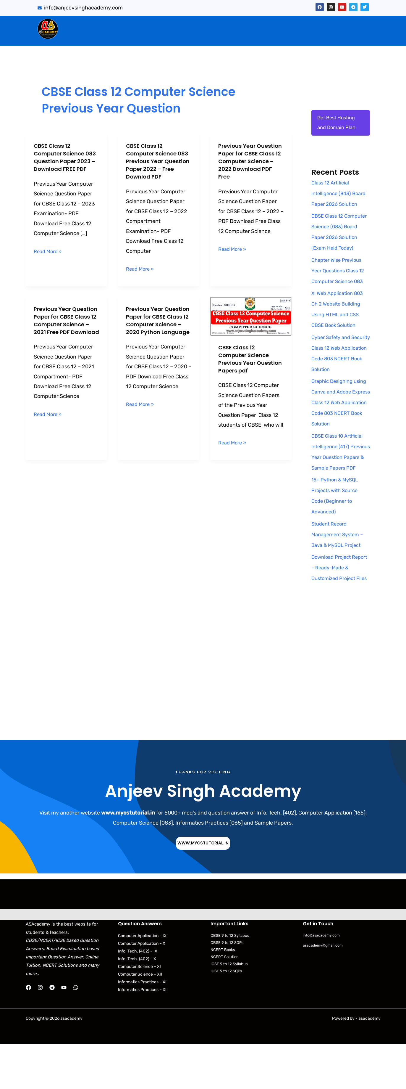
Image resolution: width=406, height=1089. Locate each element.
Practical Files (144, 36)
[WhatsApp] (75, 1032)
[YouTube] (64, 1032)
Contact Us (352, 36)
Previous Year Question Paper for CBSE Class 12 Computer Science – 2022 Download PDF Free (249, 165)
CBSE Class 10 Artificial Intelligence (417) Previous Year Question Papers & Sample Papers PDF (339, 480)
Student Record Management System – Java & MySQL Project (339, 568)
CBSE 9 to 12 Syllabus (230, 980)
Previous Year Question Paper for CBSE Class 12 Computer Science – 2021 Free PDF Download (65, 328)
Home (75, 24)
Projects (350, 24)
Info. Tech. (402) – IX (137, 995)
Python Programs (308, 36)
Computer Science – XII (140, 1018)
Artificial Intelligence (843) (296, 24)
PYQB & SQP (238, 24)
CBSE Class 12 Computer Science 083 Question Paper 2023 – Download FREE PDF (63, 161)
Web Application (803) (92, 36)
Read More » (49, 259)
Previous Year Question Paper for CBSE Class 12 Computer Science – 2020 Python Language (157, 328)
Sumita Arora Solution (119, 24)
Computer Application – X (141, 988)
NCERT (269, 36)
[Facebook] (28, 1032)
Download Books (190, 36)
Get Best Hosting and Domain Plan (338, 123)
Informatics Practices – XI (142, 1026)
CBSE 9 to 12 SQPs (227, 987)
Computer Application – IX (142, 980)
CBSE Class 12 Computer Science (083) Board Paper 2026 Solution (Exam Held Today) (337, 249)
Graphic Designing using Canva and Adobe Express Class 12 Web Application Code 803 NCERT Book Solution (340, 425)
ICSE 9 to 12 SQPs (226, 1016)
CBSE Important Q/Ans (183, 24)
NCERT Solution (225, 1002)
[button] (120, 24)
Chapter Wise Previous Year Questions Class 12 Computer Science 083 (340, 294)
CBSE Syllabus (237, 36)
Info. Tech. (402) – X (137, 1003)
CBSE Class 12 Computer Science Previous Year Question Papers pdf (249, 359)
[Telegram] (52, 1032)
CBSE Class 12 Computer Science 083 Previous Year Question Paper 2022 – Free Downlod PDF (157, 161)
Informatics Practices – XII (143, 1034)
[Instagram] (40, 1032)
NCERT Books (223, 994)
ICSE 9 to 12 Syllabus (229, 1009)
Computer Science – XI (139, 1011)
